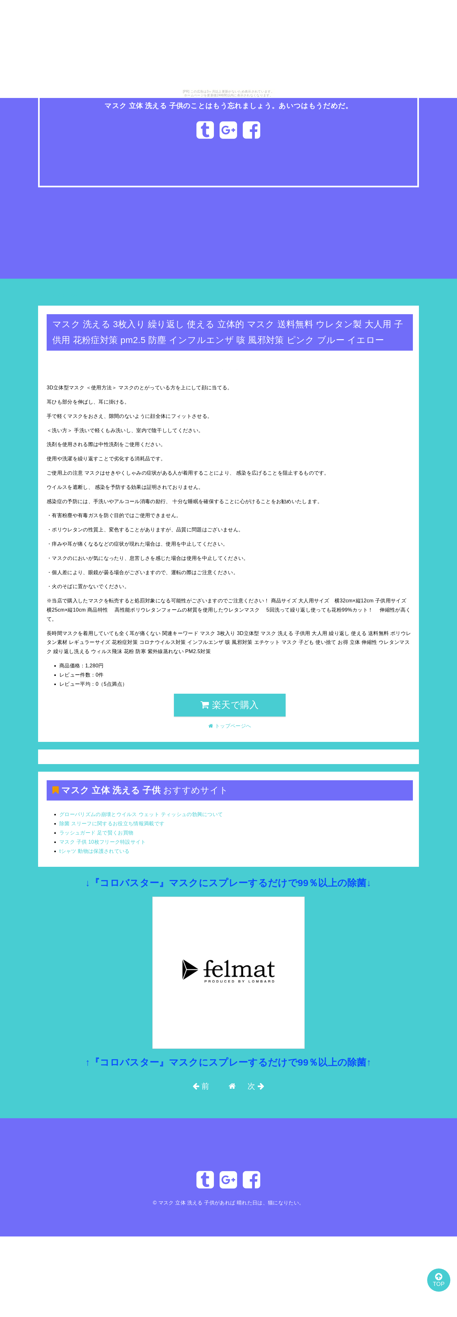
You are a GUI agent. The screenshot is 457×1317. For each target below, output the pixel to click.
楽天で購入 (230, 705)
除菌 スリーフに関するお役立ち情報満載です (111, 823)
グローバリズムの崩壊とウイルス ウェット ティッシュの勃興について (141, 814)
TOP (436, 1278)
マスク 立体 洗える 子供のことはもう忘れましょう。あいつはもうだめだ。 (228, 105)
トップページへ (59, 295)
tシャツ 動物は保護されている (94, 851)
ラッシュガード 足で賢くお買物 (96, 832)
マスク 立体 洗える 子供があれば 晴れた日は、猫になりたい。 (231, 1202)
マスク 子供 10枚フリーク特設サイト (102, 842)
